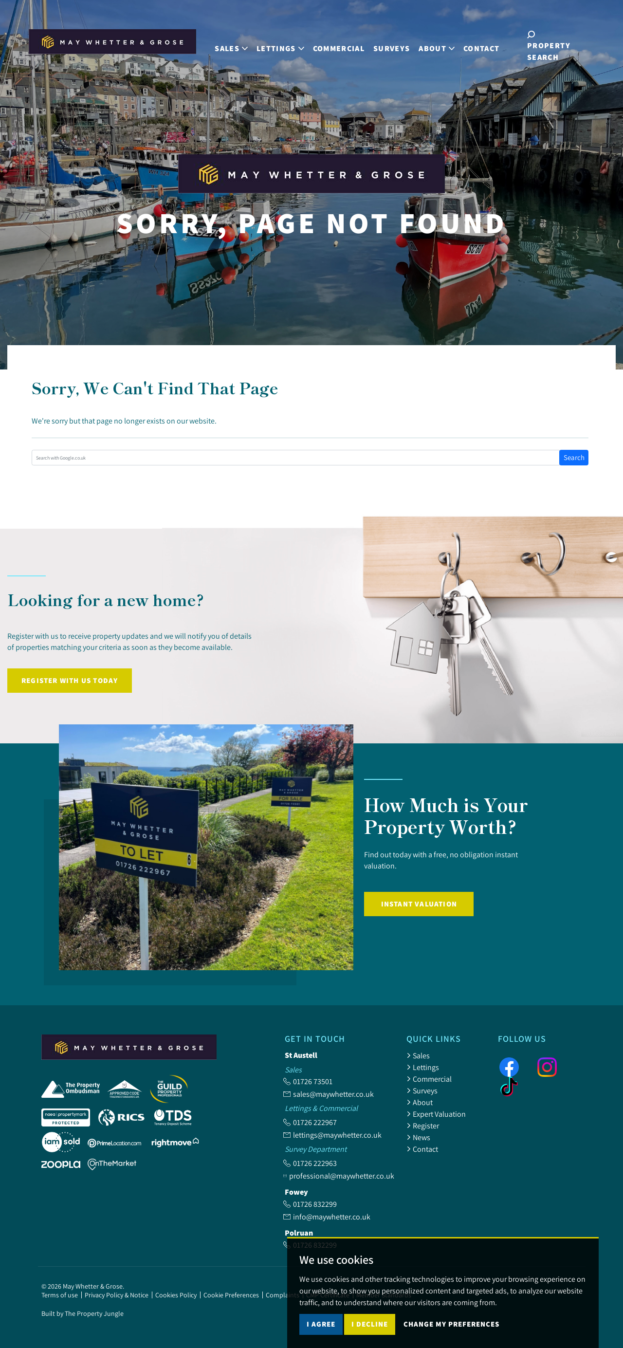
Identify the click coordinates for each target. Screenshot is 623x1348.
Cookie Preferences (231, 1295)
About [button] (437, 45)
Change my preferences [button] (451, 1324)
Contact (481, 45)
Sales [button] (231, 45)
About (419, 1102)
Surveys (391, 45)
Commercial (338, 45)
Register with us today (69, 680)
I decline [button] (369, 1324)
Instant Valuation (419, 903)
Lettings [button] (280, 45)
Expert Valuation (436, 1114)
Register (422, 1125)
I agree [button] (321, 1324)
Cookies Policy (176, 1295)
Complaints (282, 1295)
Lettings (422, 1067)
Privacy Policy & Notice (116, 1295)
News (418, 1137)
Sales (418, 1055)
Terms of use (59, 1295)
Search (574, 457)
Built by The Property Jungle (82, 1313)
